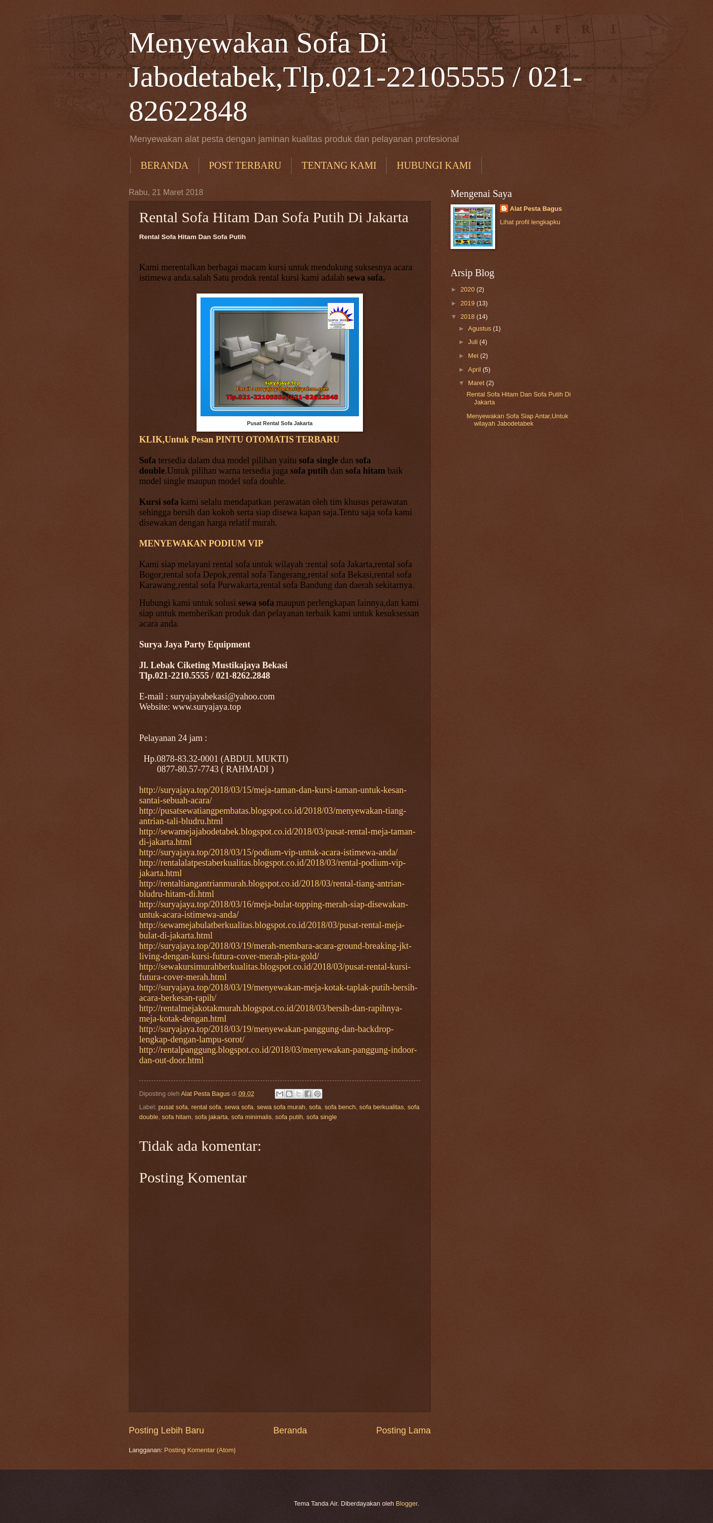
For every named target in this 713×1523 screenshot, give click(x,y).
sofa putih (289, 1117)
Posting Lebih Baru (166, 1430)
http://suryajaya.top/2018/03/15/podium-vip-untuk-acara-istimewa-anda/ (268, 852)
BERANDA (165, 165)
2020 (468, 289)
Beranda (290, 1430)
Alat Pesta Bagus (536, 208)
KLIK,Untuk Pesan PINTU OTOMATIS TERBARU (239, 439)
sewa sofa (239, 1107)
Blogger (406, 1503)
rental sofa (206, 1107)
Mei (474, 355)
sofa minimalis (251, 1117)
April (475, 369)
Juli (473, 341)
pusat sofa (173, 1107)
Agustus (480, 328)
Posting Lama (403, 1430)
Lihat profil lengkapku (530, 222)
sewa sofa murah (281, 1107)
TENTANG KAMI (339, 165)
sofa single (321, 1117)
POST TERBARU (245, 165)
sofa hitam (176, 1117)
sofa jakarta (211, 1117)
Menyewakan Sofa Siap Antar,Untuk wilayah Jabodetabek (517, 419)
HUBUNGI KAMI (434, 165)
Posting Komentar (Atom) (200, 1450)
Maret (477, 383)
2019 (468, 303)
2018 (468, 316)
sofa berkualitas (381, 1107)
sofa (315, 1107)
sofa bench (340, 1107)
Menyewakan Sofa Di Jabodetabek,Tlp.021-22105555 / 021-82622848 (356, 76)
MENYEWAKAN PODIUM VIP (201, 543)
